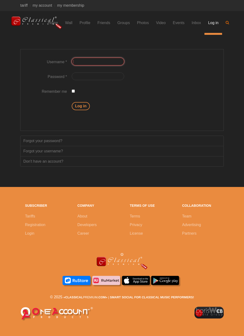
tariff (24, 5)
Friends (103, 23)
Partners (189, 233)
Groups (123, 23)
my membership (70, 5)
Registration (35, 225)
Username (57, 62)
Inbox (196, 23)
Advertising (191, 225)
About (82, 216)
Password (57, 77)
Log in (213, 23)
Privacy (136, 225)
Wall (68, 23)
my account (42, 5)
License (136, 233)
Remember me (54, 91)
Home (53, 23)
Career (83, 233)
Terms (135, 216)
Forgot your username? (43, 151)
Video (161, 23)
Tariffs (30, 216)
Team (186, 216)
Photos (143, 23)
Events (178, 23)
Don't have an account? (43, 161)
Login (29, 233)
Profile (85, 23)
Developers (87, 225)
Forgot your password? (42, 141)
